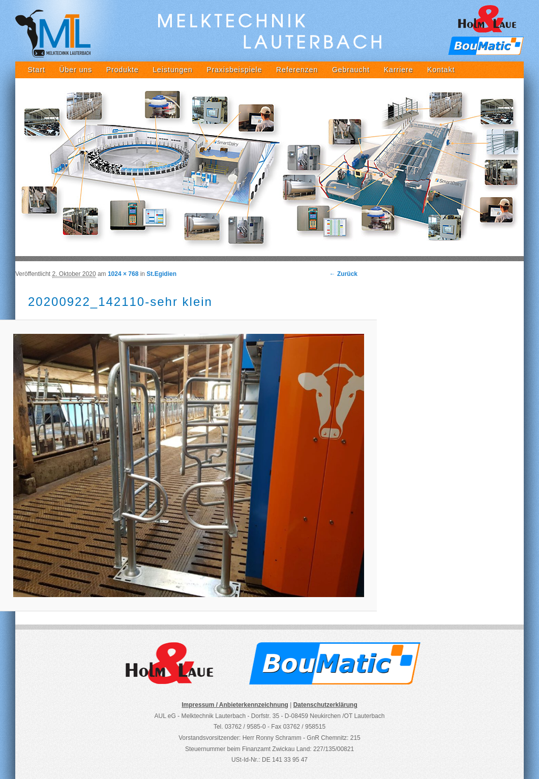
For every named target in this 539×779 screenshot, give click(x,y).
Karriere (398, 70)
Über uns (75, 70)
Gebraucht (351, 70)
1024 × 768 (123, 273)
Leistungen (173, 70)
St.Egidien (161, 273)
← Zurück (343, 273)
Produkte (122, 70)
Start (36, 70)
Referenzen (297, 70)
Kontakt (441, 70)
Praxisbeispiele (234, 70)
